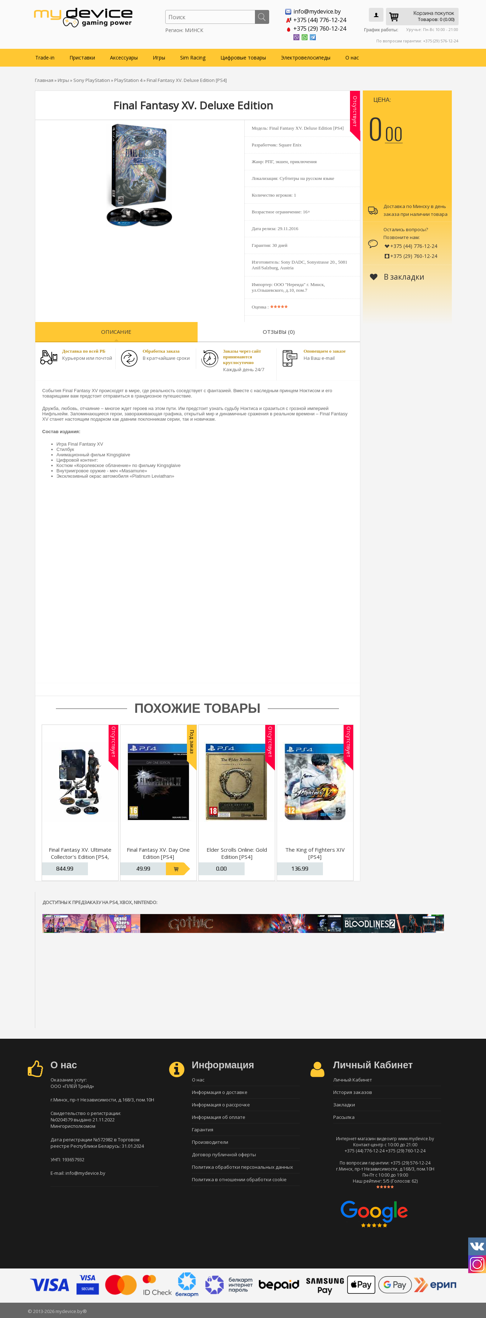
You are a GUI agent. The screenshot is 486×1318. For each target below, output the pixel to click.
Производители (210, 1142)
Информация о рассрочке (221, 1104)
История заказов (352, 1092)
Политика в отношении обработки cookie (239, 1179)
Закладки (344, 1104)
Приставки (82, 57)
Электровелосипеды (305, 57)
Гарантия (202, 1129)
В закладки (397, 277)
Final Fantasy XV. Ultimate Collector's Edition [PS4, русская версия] (80, 856)
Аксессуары (124, 57)
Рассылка (344, 1117)
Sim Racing (192, 57)
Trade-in (44, 57)
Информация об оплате (218, 1117)
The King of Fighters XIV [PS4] (315, 853)
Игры (159, 57)
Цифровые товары (243, 57)
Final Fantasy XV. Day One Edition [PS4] (158, 853)
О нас (352, 57)
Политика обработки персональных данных (242, 1167)
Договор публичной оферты (224, 1154)
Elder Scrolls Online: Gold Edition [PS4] (237, 853)
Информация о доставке (219, 1092)
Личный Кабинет (352, 1079)
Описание (116, 331)
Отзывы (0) (279, 331)
